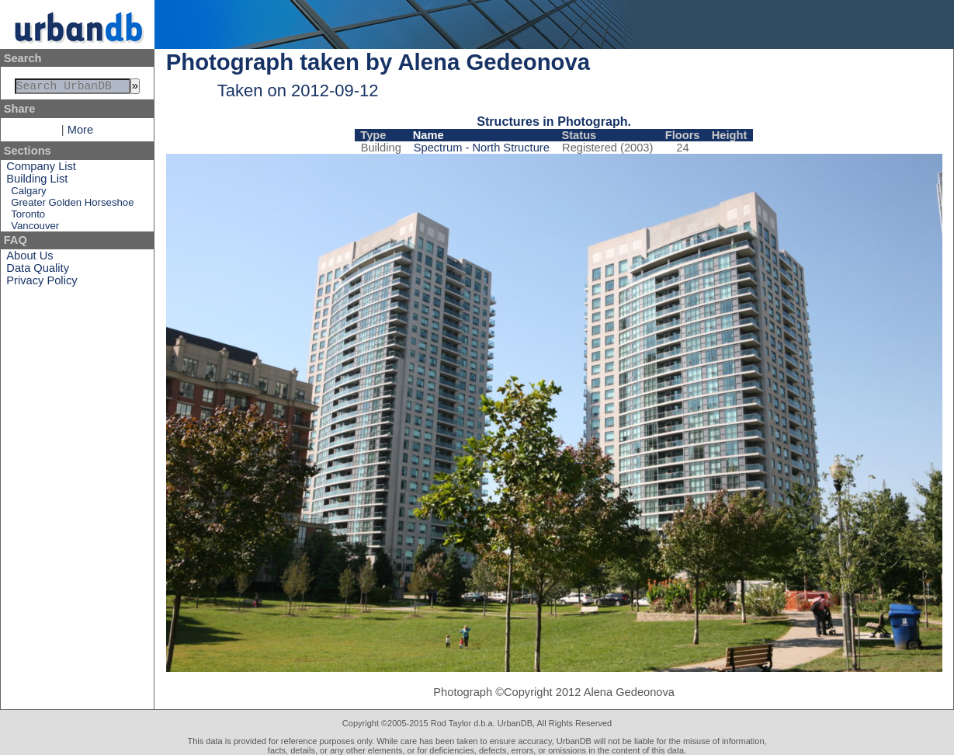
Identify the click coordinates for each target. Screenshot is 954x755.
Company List (41, 169)
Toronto (28, 217)
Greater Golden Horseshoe (72, 205)
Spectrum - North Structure (482, 147)
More (80, 133)
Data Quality (37, 271)
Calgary (28, 194)
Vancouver (35, 229)
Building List (37, 182)
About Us (29, 258)
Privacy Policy (41, 283)
